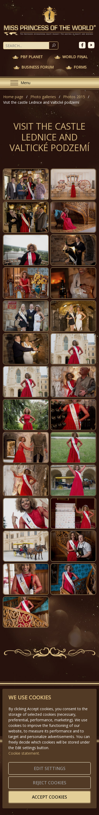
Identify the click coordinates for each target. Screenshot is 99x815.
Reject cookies (49, 783)
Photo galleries (43, 96)
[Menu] (18, 83)
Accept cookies (49, 797)
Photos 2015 (74, 96)
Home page (13, 96)
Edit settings (49, 768)
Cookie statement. (24, 753)
